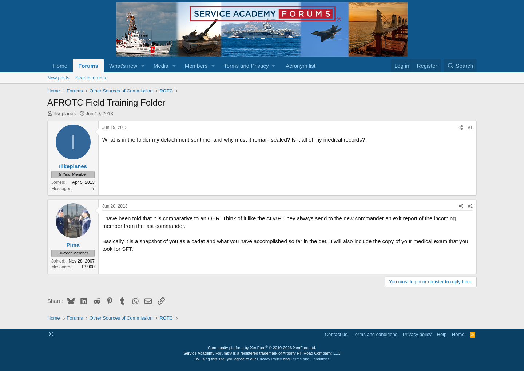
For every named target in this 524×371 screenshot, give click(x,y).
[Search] (460, 65)
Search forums (90, 77)
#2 (470, 206)
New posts (58, 77)
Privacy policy (417, 334)
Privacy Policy (269, 359)
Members (196, 66)
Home (60, 66)
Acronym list (300, 66)
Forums (88, 66)
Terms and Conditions (310, 359)
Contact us (336, 334)
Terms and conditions (375, 334)
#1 (470, 127)
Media (161, 66)
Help (442, 334)
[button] (143, 65)
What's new (123, 66)
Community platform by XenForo (262, 348)
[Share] (460, 127)
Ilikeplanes (64, 113)
